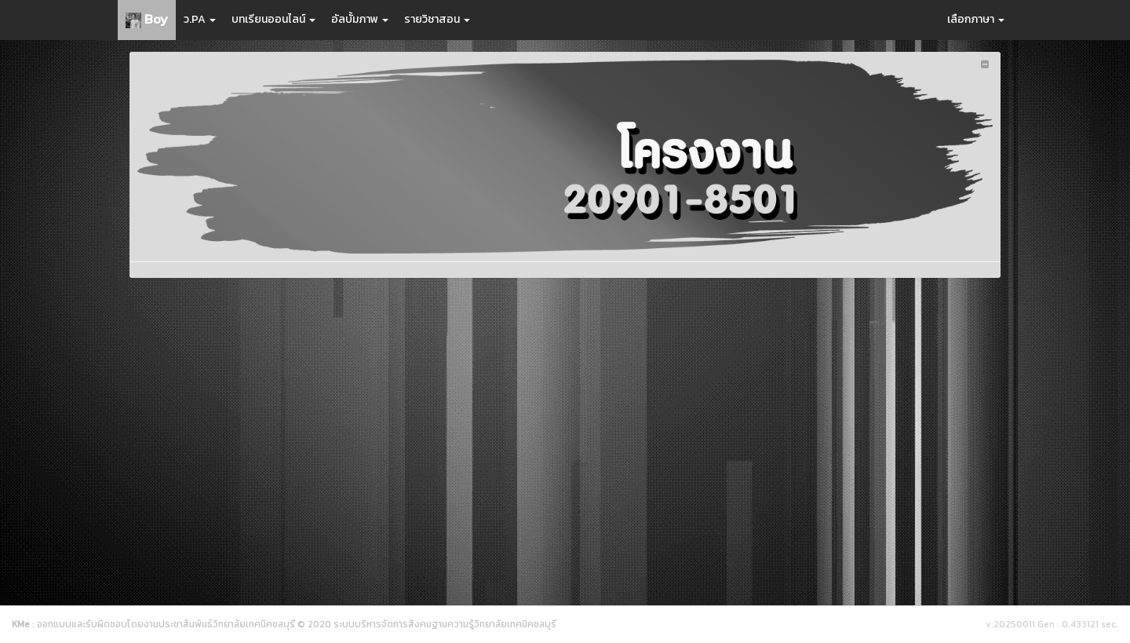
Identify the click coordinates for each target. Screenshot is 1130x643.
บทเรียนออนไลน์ (273, 19)
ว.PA (200, 19)
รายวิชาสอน (437, 19)
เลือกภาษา (975, 19)
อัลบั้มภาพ (359, 19)
